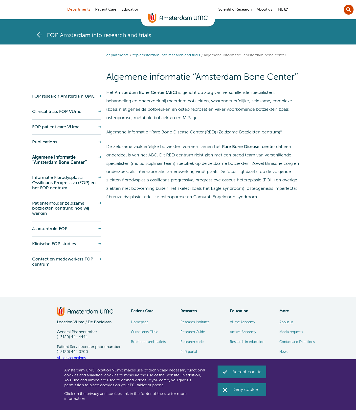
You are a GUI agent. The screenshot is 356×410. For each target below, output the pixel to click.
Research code (192, 342)
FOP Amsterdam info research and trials (166, 55)
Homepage (140, 322)
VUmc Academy (242, 322)
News (283, 352)
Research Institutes (194, 322)
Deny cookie (245, 390)
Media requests (291, 332)
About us (286, 322)
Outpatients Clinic (144, 332)
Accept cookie (246, 372)
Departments (117, 55)
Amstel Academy (243, 332)
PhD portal (188, 352)
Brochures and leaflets (148, 342)
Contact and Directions (297, 342)
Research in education (247, 342)
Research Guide (192, 332)
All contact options (71, 358)
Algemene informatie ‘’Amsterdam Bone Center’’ (246, 55)
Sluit (349, 10)
